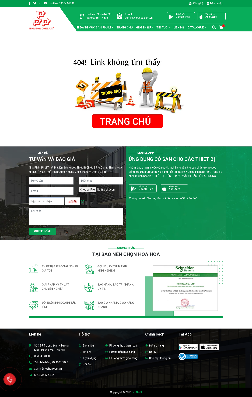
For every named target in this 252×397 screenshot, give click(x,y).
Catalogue (195, 27)
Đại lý (152, 352)
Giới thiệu (143, 27)
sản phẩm (94, 27)
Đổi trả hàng (156, 345)
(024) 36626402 (44, 375)
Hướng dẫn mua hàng (122, 352)
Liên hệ (178, 27)
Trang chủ (125, 27)
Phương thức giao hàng (123, 358)
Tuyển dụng (89, 358)
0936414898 (62, 3)
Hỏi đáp (87, 364)
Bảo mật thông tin (160, 358)
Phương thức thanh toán (123, 345)
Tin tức (162, 27)
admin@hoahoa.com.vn (48, 368)
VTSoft (137, 392)
